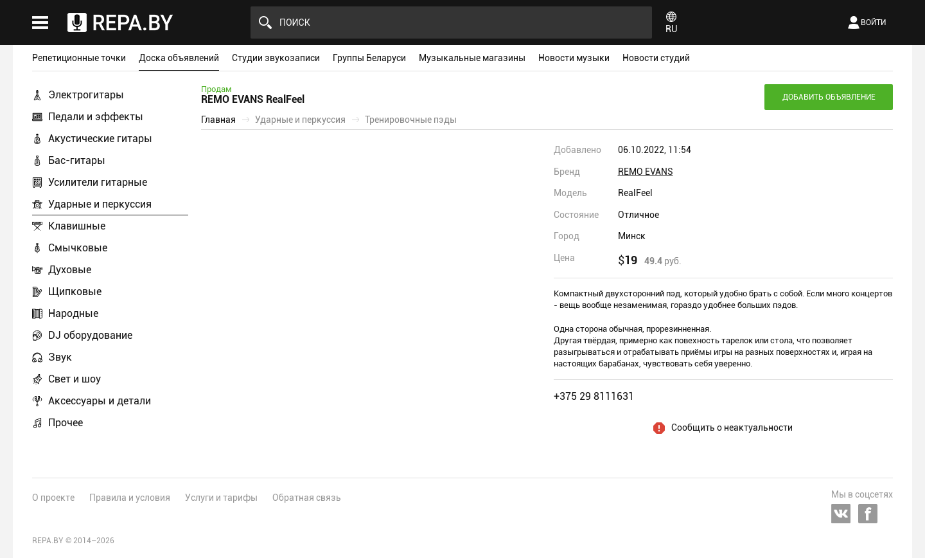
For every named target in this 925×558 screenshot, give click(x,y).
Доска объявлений (179, 58)
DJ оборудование (90, 335)
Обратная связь (306, 497)
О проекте (53, 497)
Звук (60, 357)
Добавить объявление (829, 97)
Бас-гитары (76, 160)
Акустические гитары (100, 138)
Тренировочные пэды (411, 119)
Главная (218, 119)
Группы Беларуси (369, 58)
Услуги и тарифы (221, 497)
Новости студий (656, 58)
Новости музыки (574, 58)
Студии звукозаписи (276, 58)
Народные (73, 313)
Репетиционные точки (79, 58)
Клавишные (76, 226)
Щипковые (74, 291)
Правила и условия (129, 497)
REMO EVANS (645, 171)
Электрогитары (86, 95)
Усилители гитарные (97, 182)
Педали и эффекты (95, 117)
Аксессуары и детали (99, 401)
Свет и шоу (74, 379)
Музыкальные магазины (472, 58)
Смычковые (77, 248)
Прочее (65, 423)
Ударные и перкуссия (100, 204)
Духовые (69, 270)
